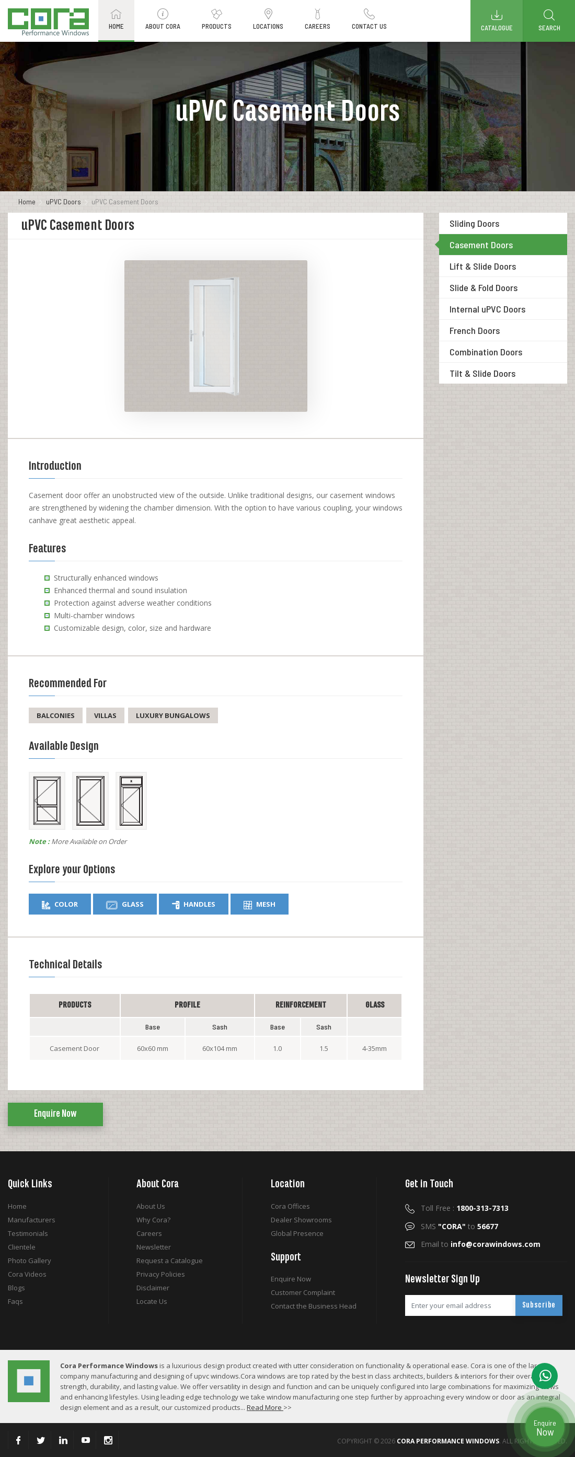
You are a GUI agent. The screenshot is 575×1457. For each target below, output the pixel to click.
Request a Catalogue (169, 1260)
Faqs (15, 1301)
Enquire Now (55, 1114)
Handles (193, 904)
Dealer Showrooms (301, 1219)
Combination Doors (486, 351)
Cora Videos (27, 1274)
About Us (150, 1206)
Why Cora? (153, 1219)
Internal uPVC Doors (487, 309)
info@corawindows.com (495, 1244)
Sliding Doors (474, 223)
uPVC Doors (63, 201)
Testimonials (28, 1233)
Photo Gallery (29, 1260)
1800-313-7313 (482, 1208)
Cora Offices (290, 1206)
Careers (149, 1233)
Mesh (259, 904)
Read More (265, 1407)
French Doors (475, 330)
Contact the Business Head (313, 1306)
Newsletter (153, 1247)
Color (60, 904)
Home (27, 201)
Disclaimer (152, 1287)
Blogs (16, 1287)
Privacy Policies (160, 1274)
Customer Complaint (303, 1292)
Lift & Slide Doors (483, 266)
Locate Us (151, 1301)
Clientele (22, 1247)
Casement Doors (481, 244)
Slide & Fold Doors (484, 287)
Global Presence (297, 1233)
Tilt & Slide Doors (482, 373)
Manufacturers (31, 1219)
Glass (125, 904)
